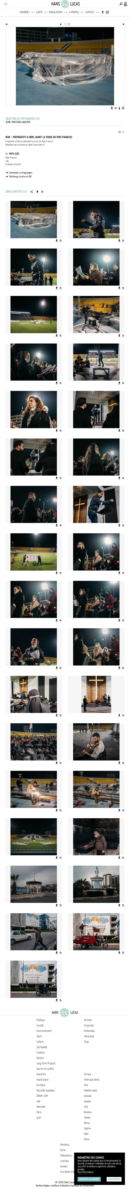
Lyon (39, 1117)
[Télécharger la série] (37, 191)
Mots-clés (14, 153)
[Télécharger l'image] (111, 108)
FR (119, 132)
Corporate (89, 1025)
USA (86, 1106)
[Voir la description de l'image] (119, 108)
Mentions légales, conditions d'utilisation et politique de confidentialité (65, 1185)
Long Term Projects (46, 1063)
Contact (89, 12)
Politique (41, 1020)
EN (123, 132)
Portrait (88, 1020)
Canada (87, 1101)
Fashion (40, 1058)
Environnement (44, 1031)
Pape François (11, 157)
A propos (74, 12)
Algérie (87, 1128)
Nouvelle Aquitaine (46, 1090)
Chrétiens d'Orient (13, 164)
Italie (86, 1133)
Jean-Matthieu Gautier (17, 122)
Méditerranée (90, 1090)
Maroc (87, 1123)
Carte (39, 12)
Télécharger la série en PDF (20, 176)
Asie (86, 1085)
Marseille (41, 1106)
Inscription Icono (68, 1171)
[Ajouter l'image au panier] (115, 108)
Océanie (87, 1096)
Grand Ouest (42, 1079)
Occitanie (41, 1085)
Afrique (87, 1074)
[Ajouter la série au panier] (42, 191)
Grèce (87, 1139)
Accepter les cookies (89, 1179)
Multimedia (89, 1031)
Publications (56, 12)
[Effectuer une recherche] (120, 4)
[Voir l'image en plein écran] (123, 108)
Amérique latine (91, 1079)
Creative (41, 1052)
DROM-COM (42, 1096)
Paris (39, 1112)
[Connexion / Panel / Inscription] (125, 4)
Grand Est (41, 1074)
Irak (7, 161)
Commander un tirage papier (20, 172)
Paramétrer (114, 1179)
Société (40, 1025)
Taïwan (87, 1117)
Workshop (89, 1036)
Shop (86, 1041)
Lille (38, 1101)
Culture (40, 1041)
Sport (39, 1036)
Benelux (88, 1112)
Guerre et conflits (45, 1068)
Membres (25, 12)
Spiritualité (42, 1047)
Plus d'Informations (85, 1172)
